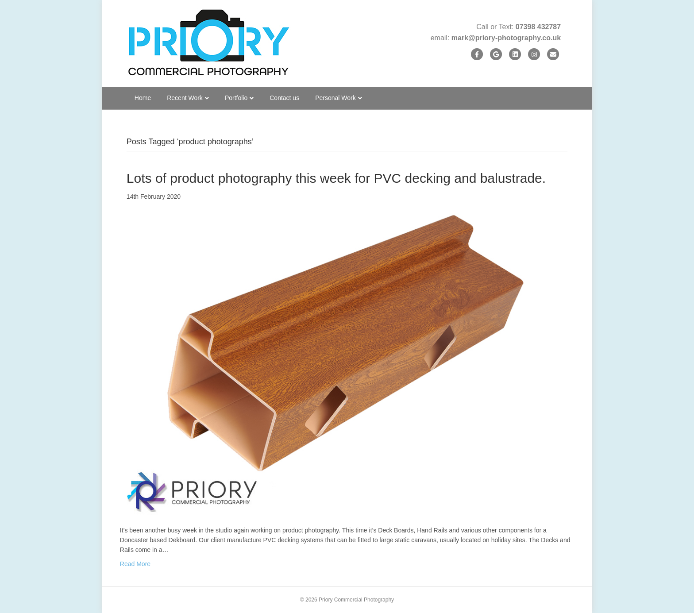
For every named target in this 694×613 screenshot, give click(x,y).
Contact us (284, 97)
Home (143, 97)
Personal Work (335, 97)
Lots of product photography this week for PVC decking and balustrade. (336, 178)
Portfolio (236, 97)
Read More (135, 563)
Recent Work (185, 97)
